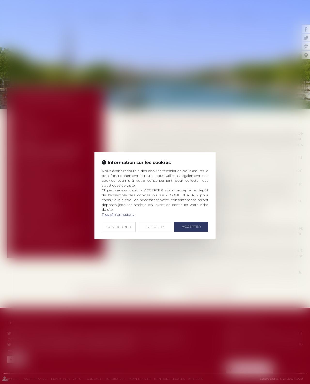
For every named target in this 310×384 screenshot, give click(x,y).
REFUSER (155, 227)
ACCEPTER (191, 226)
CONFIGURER (118, 227)
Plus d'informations (118, 214)
